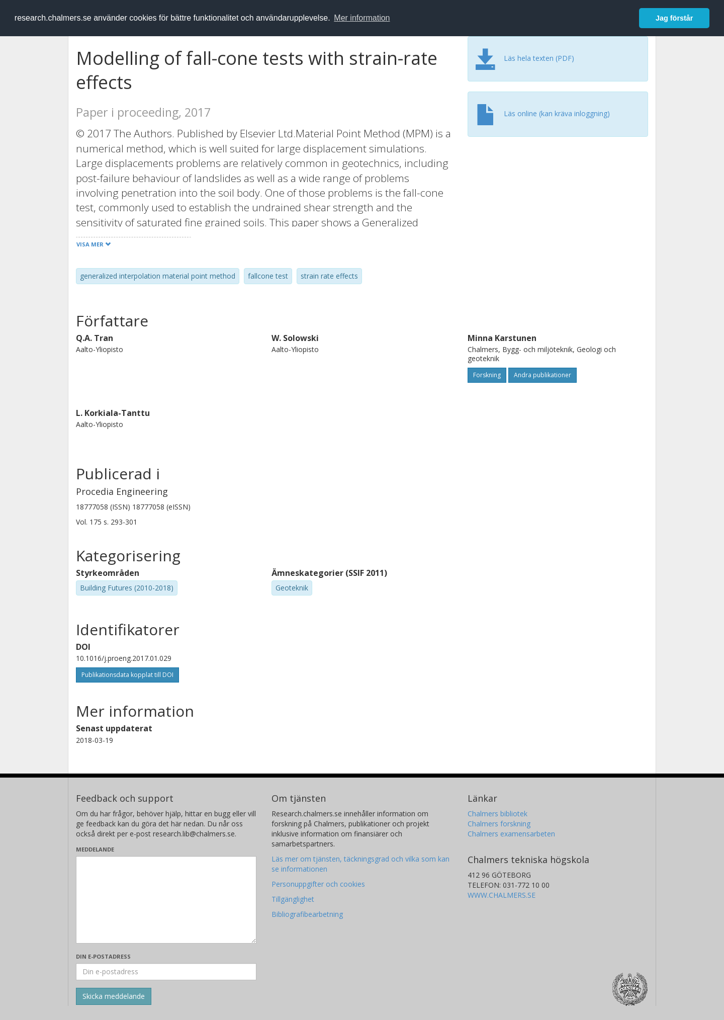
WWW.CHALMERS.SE (501, 895)
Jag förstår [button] (674, 18)
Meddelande (95, 849)
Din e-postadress (103, 956)
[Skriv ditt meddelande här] (166, 900)
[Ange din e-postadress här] (166, 971)
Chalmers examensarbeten (511, 833)
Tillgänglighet (293, 899)
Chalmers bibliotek (497, 813)
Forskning (487, 375)
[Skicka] (113, 996)
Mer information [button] (362, 18)
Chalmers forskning (499, 823)
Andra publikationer (542, 375)
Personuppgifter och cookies (318, 884)
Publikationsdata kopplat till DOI (127, 674)
